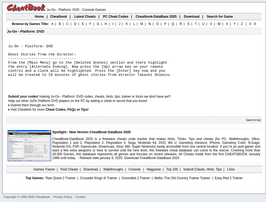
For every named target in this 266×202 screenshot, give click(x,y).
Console (135, 177)
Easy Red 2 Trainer (229, 186)
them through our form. (38, 113)
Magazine (154, 177)
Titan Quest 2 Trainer (60, 186)
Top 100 (172, 177)
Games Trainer (44, 177)
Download (90, 177)
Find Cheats (69, 177)
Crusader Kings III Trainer (98, 186)
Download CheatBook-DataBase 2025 (152, 166)
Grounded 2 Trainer (136, 186)
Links (231, 177)
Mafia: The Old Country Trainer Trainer (182, 186)
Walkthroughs (113, 177)
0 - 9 (252, 24)
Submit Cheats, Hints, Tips (202, 177)
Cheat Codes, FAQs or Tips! (66, 118)
